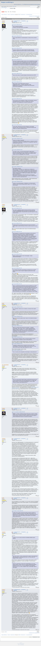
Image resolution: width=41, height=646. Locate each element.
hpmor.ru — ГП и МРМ (22, 4)
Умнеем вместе (28, 4)
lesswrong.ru (16, 4)
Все (6, 17)
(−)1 (27, 590)
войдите (14, 6)
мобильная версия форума (35, 4)
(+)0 (27, 134)
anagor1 (3, 589)
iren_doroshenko (5, 364)
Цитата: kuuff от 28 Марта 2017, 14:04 (17, 231)
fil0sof (19, 14)
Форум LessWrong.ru (7, 2)
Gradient (3, 438)
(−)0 (27, 21)
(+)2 (27, 589)
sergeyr (3, 21)
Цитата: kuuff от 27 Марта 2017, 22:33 (17, 24)
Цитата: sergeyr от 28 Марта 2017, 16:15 (17, 316)
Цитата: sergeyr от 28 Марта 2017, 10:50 (17, 138)
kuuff (3, 134)
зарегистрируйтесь (4, 7)
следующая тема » (37, 632)
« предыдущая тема (31, 632)
